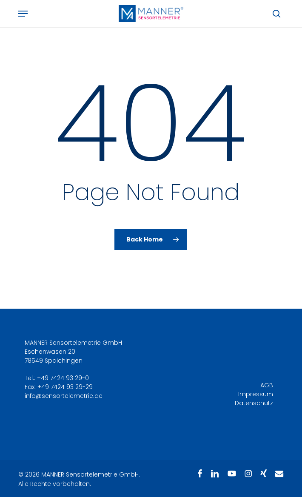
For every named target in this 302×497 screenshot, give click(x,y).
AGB (266, 385)
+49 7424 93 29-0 (63, 378)
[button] (23, 13)
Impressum (255, 394)
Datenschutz (254, 403)
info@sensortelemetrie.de (64, 396)
